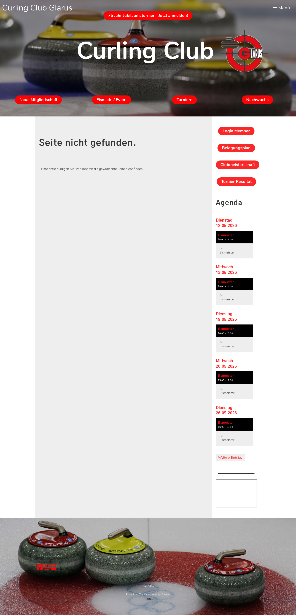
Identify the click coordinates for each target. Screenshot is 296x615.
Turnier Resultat (236, 181)
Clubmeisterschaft (237, 164)
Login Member (236, 131)
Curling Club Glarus (37, 7)
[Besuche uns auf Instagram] (47, 567)
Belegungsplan (236, 148)
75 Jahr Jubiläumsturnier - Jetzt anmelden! (148, 15)
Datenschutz (250, 568)
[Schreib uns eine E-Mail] (53, 567)
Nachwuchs (257, 99)
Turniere (184, 99)
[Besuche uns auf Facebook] (40, 567)
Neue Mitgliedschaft (38, 99)
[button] (234, 245)
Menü (281, 8)
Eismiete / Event (111, 99)
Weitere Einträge (230, 457)
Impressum (251, 564)
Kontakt (148, 595)
